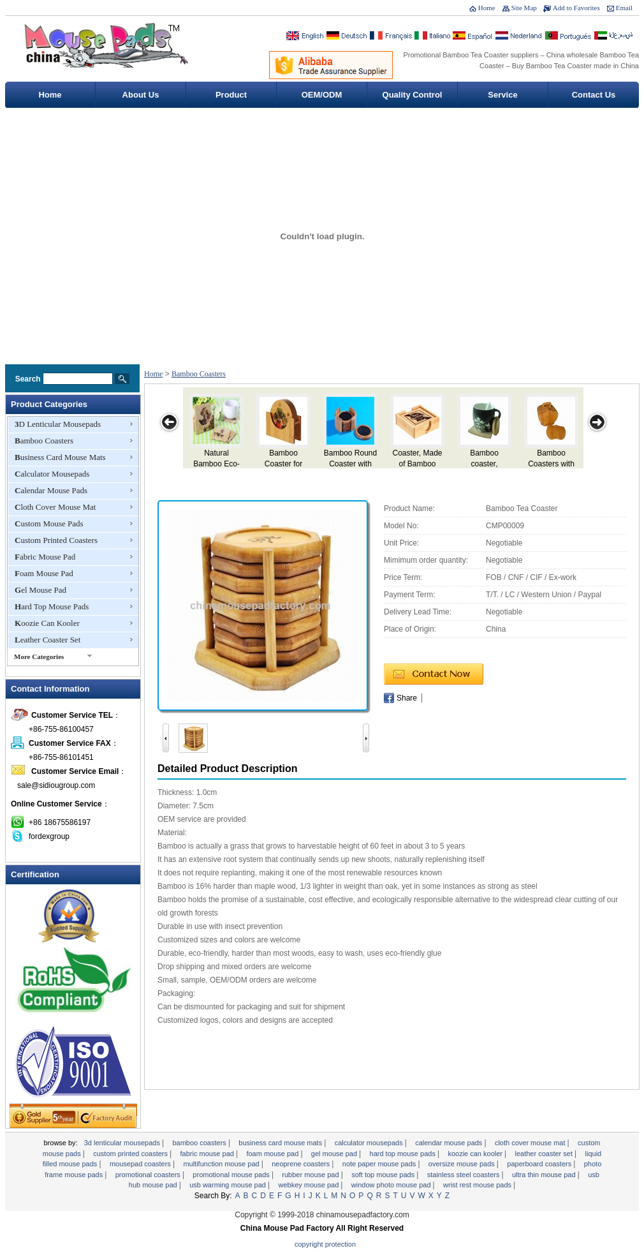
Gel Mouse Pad (40, 590)
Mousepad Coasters (141, 1164)
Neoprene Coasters (302, 1164)
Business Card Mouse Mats (60, 457)
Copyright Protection (325, 1244)
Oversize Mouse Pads (462, 1164)
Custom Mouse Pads (49, 523)
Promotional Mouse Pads (232, 1174)
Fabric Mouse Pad (45, 556)
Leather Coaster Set (47, 639)
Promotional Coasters (148, 1174)
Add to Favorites (576, 7)
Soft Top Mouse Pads (383, 1174)
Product (231, 95)
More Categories (39, 656)
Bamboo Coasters (44, 440)
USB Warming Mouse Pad (228, 1185)
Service (502, 95)
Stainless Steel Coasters (464, 1174)
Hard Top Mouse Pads (52, 606)
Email (624, 7)
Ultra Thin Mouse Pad (545, 1174)
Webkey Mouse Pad (309, 1185)
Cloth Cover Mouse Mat (55, 507)
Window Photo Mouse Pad (392, 1185)
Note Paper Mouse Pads (380, 1164)
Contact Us (594, 95)
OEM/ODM (322, 95)
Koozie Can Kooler (47, 623)
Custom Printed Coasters (56, 540)
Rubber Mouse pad (311, 1174)
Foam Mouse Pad (44, 573)
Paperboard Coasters (540, 1164)
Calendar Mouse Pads (51, 490)
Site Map (524, 7)
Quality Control (413, 95)
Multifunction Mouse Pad (222, 1164)
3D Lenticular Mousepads (58, 424)
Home (486, 7)
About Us (140, 95)
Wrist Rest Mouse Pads (478, 1185)
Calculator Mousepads (52, 474)
